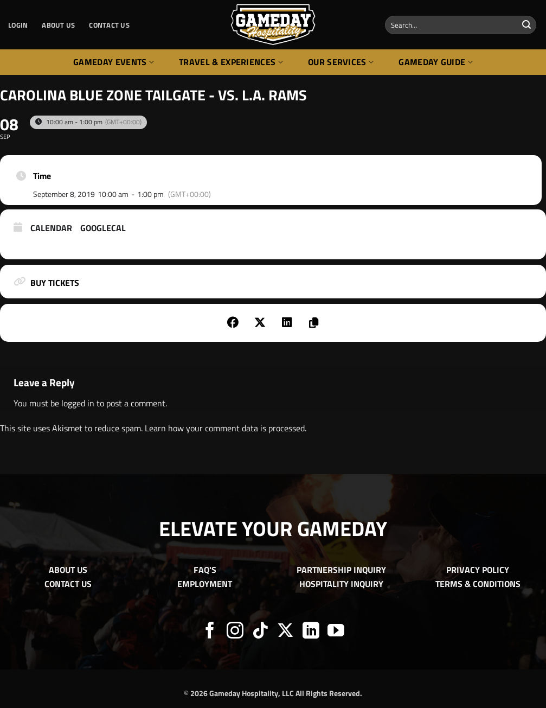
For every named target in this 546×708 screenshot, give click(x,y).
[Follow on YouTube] (335, 631)
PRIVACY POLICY (477, 569)
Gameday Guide (436, 61)
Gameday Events (113, 61)
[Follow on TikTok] (260, 631)
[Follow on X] (285, 631)
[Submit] (526, 25)
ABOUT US (58, 25)
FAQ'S (205, 569)
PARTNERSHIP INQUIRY (341, 569)
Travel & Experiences (231, 61)
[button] (18, 25)
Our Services (341, 61)
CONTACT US (109, 25)
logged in (77, 403)
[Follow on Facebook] (210, 631)
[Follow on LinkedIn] (311, 631)
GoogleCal (103, 228)
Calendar (51, 228)
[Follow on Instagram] (235, 631)
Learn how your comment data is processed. (225, 428)
